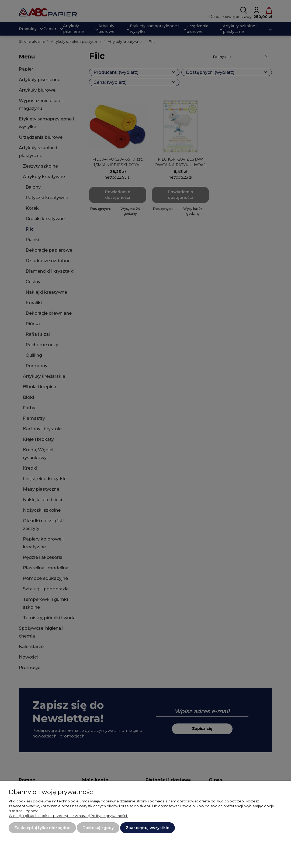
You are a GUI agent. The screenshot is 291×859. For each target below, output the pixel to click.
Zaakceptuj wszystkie (147, 827)
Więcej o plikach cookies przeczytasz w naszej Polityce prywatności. (68, 815)
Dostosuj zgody (98, 827)
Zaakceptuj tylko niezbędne (42, 827)
